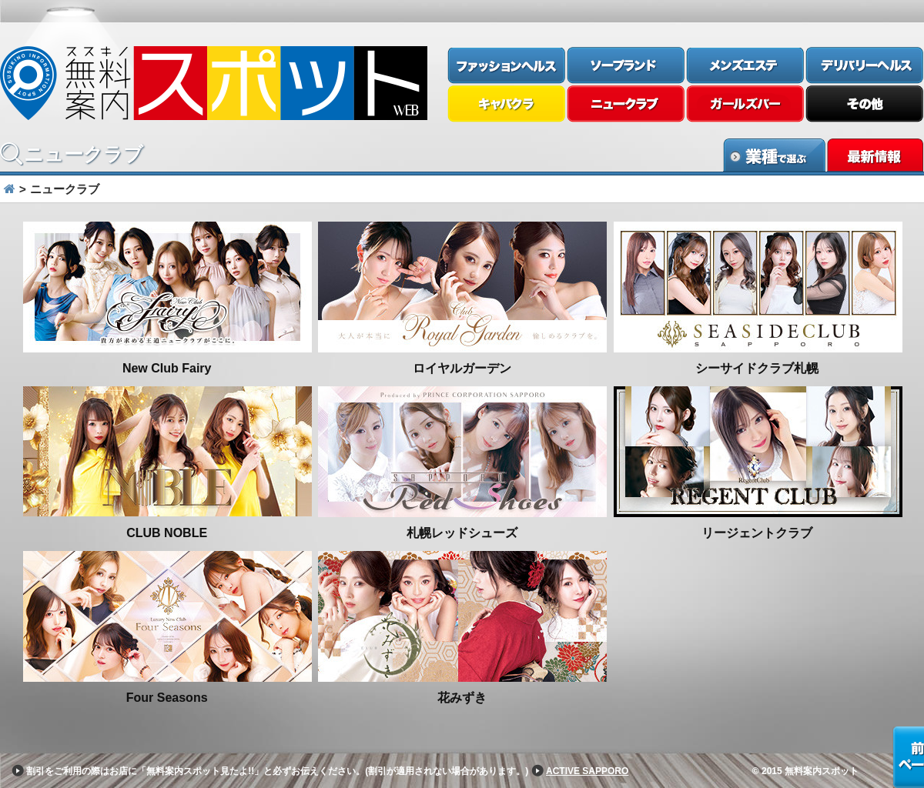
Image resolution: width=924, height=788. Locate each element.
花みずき (462, 697)
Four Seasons (167, 697)
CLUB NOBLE (166, 532)
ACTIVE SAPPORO (587, 771)
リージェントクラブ (756, 532)
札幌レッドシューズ (462, 532)
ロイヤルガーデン (462, 368)
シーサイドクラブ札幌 (757, 368)
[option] (462, 466)
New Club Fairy (167, 368)
